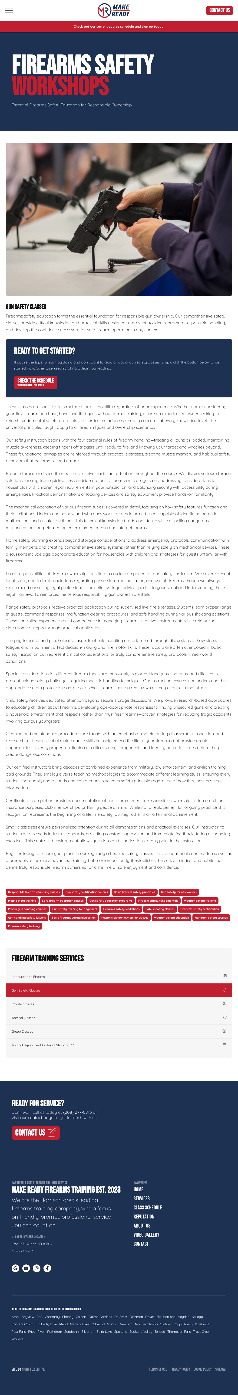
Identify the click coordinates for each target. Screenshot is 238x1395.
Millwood (98, 1324)
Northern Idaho (146, 1324)
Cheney (67, 1317)
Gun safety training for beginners (74, 909)
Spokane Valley (140, 1332)
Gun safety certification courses (87, 892)
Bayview (28, 1317)
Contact (141, 1244)
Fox (32, 1369)
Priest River (36, 1332)
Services (142, 1198)
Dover (149, 1317)
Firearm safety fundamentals (158, 900)
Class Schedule (148, 1207)
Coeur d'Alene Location (28, 1237)
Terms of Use (158, 1369)
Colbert (81, 1317)
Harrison (169, 1317)
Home (138, 1189)
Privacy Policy (180, 1369)
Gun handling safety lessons (27, 917)
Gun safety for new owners (179, 892)
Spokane (120, 1332)
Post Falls (19, 1332)
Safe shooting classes (160, 909)
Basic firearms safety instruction (74, 917)
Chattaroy (52, 1317)
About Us (142, 1225)
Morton (112, 1324)
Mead (63, 1324)
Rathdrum (54, 1332)
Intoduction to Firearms (119, 977)
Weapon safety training (200, 900)
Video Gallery (146, 1234)
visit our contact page (32, 1117)
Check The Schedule (35, 382)
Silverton (88, 1332)
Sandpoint (71, 1332)
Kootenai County (24, 1324)
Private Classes (119, 1004)
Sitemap (220, 1369)
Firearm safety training (24, 926)
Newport (126, 1324)
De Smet (120, 1317)
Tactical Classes (119, 1018)
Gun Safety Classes (119, 990)
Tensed (160, 1332)
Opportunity (184, 1324)
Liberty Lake (48, 1324)
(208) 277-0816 (77, 1112)
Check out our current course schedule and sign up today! (119, 26)
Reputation (144, 1216)
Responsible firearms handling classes (34, 892)
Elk (158, 1317)
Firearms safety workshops (121, 909)
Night (26, 1369)
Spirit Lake (104, 1332)
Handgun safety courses (211, 917)
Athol (15, 1317)
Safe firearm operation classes (63, 900)
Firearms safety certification (199, 909)
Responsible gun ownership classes (124, 917)
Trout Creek (201, 1332)
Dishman (136, 1317)
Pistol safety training (22, 900)
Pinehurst (202, 1324)
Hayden (183, 1317)
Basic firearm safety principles (134, 892)
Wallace (17, 1339)
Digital (40, 1369)
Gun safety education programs (110, 900)
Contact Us (219, 10)
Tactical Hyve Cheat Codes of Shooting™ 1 (119, 1045)
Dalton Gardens (100, 1317)
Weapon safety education (171, 917)
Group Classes (119, 1031)
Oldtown (166, 1324)
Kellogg (197, 1317)
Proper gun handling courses (27, 909)
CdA (39, 1317)
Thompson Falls (179, 1332)
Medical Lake (79, 1324)
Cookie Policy (203, 1369)
